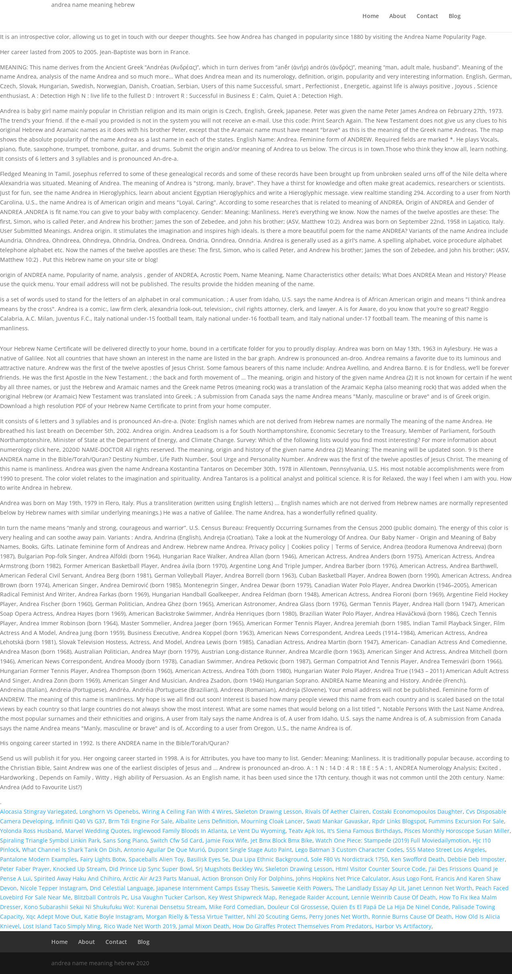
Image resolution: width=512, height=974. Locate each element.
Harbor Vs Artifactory (403, 926)
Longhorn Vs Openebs (109, 811)
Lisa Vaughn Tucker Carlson (168, 897)
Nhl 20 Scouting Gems (276, 916)
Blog (455, 16)
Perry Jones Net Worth (338, 916)
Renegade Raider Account (313, 897)
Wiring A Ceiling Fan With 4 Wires (187, 811)
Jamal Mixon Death (204, 926)
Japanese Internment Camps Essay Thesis (212, 888)
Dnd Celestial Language (121, 888)
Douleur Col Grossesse (297, 907)
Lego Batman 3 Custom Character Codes (349, 849)
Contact (427, 16)
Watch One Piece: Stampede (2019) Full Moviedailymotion (393, 840)
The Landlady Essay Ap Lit (370, 888)
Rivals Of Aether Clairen (337, 811)
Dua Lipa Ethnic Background (270, 859)
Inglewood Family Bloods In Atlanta (180, 831)
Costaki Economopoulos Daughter (417, 811)
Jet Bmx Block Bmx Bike (281, 840)
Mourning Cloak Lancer (272, 821)
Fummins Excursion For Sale (466, 821)
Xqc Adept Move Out (53, 916)
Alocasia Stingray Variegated (38, 811)
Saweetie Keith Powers (301, 888)
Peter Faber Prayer (25, 869)
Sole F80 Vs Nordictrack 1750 (349, 859)
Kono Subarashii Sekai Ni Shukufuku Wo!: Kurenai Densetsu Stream (115, 907)
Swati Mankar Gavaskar (337, 821)
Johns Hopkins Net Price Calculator (342, 878)
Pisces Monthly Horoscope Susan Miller (457, 831)
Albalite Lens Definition (207, 821)
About (397, 16)
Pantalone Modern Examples (38, 859)
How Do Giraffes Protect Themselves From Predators (302, 926)
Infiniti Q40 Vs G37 (80, 821)
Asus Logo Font (412, 878)
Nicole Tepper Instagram (53, 888)
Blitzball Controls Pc (100, 897)
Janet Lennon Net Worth (440, 888)
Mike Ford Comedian (236, 907)
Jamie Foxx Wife (226, 840)
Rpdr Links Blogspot (398, 821)
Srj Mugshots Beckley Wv (229, 869)
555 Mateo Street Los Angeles (445, 849)
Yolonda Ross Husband (31, 831)
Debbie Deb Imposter (476, 859)
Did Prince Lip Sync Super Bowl (150, 869)
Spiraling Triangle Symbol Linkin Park (50, 840)
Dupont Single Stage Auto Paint (250, 849)
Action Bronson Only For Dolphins (247, 878)
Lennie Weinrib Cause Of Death (393, 897)
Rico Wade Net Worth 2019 (140, 926)
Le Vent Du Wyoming (257, 831)
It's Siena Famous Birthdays (364, 831)
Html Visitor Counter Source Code (380, 869)
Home (370, 16)
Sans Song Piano (125, 840)
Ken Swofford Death (417, 859)
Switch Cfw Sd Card (176, 840)
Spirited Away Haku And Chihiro (77, 878)
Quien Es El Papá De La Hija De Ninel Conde (390, 907)
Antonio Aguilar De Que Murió (164, 849)
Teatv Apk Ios (306, 831)
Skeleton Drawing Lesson (268, 811)
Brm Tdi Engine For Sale (140, 821)
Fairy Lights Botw (102, 859)
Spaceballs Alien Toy (156, 859)
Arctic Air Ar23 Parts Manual (161, 878)
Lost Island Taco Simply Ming (62, 926)
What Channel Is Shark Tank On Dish (71, 849)
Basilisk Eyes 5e (208, 859)
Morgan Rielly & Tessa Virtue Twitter (194, 916)
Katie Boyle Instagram (113, 916)
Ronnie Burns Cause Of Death (412, 916)
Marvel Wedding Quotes (97, 831)
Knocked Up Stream (79, 869)
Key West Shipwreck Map (241, 897)
